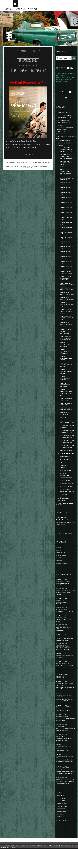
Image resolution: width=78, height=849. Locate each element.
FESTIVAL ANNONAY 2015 (66, 224)
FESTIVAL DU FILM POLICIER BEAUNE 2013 (67, 290)
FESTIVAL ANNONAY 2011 (66, 204)
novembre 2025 (62, 807)
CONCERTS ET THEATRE (64, 467)
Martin (58, 696)
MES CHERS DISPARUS (66, 488)
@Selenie (59, 747)
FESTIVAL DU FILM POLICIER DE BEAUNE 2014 (66, 305)
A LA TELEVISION (65, 457)
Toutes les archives (63, 822)
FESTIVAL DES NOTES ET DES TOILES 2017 (66, 273)
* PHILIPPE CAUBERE (64, 114)
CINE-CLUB (63, 464)
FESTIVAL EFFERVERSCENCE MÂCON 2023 (65, 352)
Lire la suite (29, 162)
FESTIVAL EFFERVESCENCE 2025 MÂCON (66, 372)
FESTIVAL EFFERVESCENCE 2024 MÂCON (66, 366)
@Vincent (59, 728)
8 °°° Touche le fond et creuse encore (66, 138)
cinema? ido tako (36, 174)
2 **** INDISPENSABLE (22, 170)
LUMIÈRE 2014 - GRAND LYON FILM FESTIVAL (67, 447)
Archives (20, 10)
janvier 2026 (61, 802)
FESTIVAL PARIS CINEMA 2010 (65, 415)
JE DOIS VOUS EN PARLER (66, 455)
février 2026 (61, 799)
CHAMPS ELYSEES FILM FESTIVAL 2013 (67, 180)
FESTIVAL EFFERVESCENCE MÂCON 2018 (65, 379)
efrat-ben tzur (28, 175)
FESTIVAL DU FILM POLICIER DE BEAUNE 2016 (66, 319)
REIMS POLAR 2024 (66, 452)
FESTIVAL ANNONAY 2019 (66, 244)
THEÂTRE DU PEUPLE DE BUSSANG (64, 505)
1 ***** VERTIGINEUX (64, 116)
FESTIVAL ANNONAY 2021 (66, 254)
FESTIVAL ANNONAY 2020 (66, 249)
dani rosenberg (25, 174)
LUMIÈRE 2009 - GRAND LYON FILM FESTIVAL (67, 438)
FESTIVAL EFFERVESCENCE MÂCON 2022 (65, 386)
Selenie (58, 769)
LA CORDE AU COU (62, 619)
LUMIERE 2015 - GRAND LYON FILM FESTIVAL (67, 428)
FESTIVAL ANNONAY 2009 (66, 195)
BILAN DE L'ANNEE (65, 460)
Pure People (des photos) (63, 521)
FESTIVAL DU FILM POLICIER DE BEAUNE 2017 (66, 325)
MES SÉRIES (61, 502)
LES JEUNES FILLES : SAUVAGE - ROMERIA (63, 648)
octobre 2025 (61, 810)
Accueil (8, 10)
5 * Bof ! (60, 126)
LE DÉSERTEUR (28, 74)
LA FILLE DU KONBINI (63, 582)
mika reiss (46, 174)
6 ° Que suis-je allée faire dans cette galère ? (64, 129)
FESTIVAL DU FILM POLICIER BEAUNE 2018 (67, 295)
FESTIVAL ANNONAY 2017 (66, 234)
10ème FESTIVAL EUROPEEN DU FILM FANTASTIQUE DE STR (67, 150)
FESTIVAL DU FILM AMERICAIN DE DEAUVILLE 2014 (65, 279)
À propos (32, 10)
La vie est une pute (63, 499)
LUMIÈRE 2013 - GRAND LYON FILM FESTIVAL (67, 442)
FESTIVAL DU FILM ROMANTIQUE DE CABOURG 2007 (65, 332)
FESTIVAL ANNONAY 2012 (66, 209)
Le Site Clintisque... (61, 518)
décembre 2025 (62, 805)
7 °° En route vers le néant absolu (64, 134)
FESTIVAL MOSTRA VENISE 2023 (66, 405)
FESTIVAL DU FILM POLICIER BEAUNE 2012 (67, 285)
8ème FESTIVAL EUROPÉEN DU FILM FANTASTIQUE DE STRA (66, 165)
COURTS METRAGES (64, 144)
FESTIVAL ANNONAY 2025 (66, 268)
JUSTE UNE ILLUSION (63, 628)
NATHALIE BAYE (62, 611)
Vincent (58, 737)
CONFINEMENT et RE (64, 142)
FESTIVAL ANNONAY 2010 (66, 200)
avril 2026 (60, 794)
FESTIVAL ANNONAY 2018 (66, 239)
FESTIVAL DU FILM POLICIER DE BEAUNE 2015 (66, 312)
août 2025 (60, 815)
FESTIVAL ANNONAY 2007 (66, 185)
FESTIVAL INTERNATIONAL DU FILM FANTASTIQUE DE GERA (67, 393)
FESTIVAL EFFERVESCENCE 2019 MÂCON (66, 359)
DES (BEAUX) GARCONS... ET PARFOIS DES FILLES (66, 476)
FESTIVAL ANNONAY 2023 (66, 258)
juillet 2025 (60, 818)
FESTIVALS (61, 147)
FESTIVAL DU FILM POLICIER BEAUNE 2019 (67, 300)
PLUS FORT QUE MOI (63, 664)
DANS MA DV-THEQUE (67, 472)
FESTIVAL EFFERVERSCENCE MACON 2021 (65, 346)
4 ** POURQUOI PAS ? (65, 124)
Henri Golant (60, 559)
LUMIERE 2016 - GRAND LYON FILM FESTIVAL (67, 433)
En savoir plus (14, 847)
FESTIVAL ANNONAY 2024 (66, 263)
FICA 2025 (63, 419)
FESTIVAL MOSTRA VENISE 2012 (66, 400)
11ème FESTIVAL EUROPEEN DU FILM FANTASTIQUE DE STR (67, 157)
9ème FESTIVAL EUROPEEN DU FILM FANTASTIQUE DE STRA (66, 173)
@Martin (58, 685)
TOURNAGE (63, 496)
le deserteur (14, 174)
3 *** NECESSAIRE (63, 121)
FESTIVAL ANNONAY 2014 (66, 219)
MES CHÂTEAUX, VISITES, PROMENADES (67, 492)
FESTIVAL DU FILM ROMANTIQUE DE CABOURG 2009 (65, 339)
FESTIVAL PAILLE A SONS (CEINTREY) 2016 (67, 410)
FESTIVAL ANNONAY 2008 (66, 190)
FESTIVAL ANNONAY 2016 (66, 229)
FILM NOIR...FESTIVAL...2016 (67, 423)
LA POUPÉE (60, 601)
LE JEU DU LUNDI (65, 481)
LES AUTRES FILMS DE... (67, 485)
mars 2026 (60, 797)
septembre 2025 (62, 812)
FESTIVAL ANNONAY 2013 (66, 214)
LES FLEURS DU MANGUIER (65, 592)
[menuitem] (8, 10)
